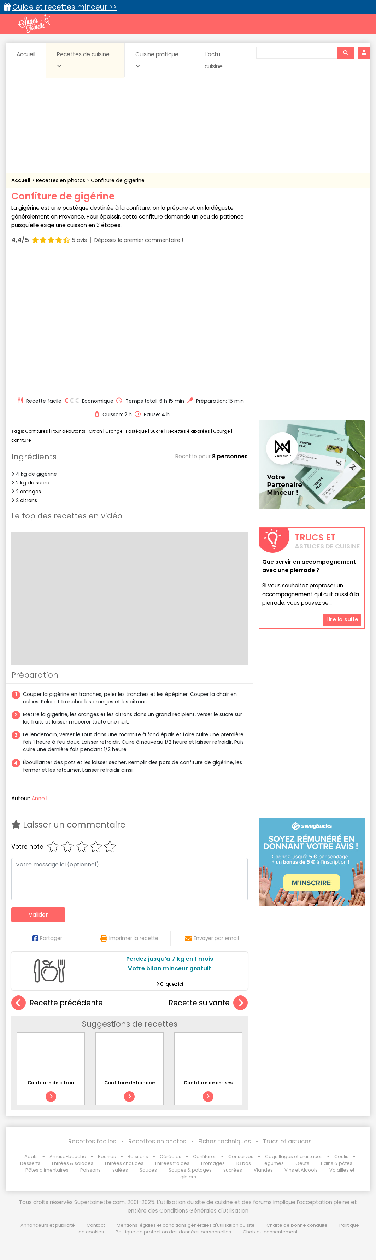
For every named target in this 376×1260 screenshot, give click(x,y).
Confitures (36, 431)
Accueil (26, 54)
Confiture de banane (129, 1083)
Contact (96, 1225)
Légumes (273, 1163)
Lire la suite (342, 619)
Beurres (107, 1157)
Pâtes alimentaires (47, 1170)
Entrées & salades (72, 1163)
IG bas (243, 1163)
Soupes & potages (190, 1170)
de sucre (38, 482)
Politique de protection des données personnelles (173, 1232)
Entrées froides (172, 1163)
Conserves (240, 1157)
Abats (31, 1157)
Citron (95, 431)
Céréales (170, 1157)
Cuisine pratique (156, 60)
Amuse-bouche (67, 1157)
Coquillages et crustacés (294, 1157)
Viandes (263, 1170)
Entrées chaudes (124, 1163)
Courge (221, 431)
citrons (28, 500)
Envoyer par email (212, 938)
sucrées (232, 1170)
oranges (30, 491)
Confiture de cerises (208, 1083)
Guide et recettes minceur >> (64, 7)
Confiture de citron (51, 1083)
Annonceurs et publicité (47, 1225)
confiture (21, 440)
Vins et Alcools (301, 1170)
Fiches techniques (224, 1141)
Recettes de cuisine (83, 60)
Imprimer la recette (129, 938)
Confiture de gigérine (118, 180)
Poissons (90, 1170)
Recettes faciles (92, 1141)
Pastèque (136, 431)
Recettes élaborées (188, 431)
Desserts (30, 1163)
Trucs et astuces (287, 1141)
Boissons (138, 1157)
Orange (114, 431)
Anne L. (40, 798)
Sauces (148, 1170)
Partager (47, 938)
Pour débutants (68, 431)
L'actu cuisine (214, 60)
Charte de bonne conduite (297, 1225)
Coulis (341, 1157)
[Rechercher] (345, 53)
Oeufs (302, 1163)
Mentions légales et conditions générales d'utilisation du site (186, 1225)
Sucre (156, 431)
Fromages (213, 1163)
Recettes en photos (61, 180)
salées (120, 1170)
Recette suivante (208, 1003)
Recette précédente (57, 1003)
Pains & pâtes (336, 1163)
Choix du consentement (270, 1232)
